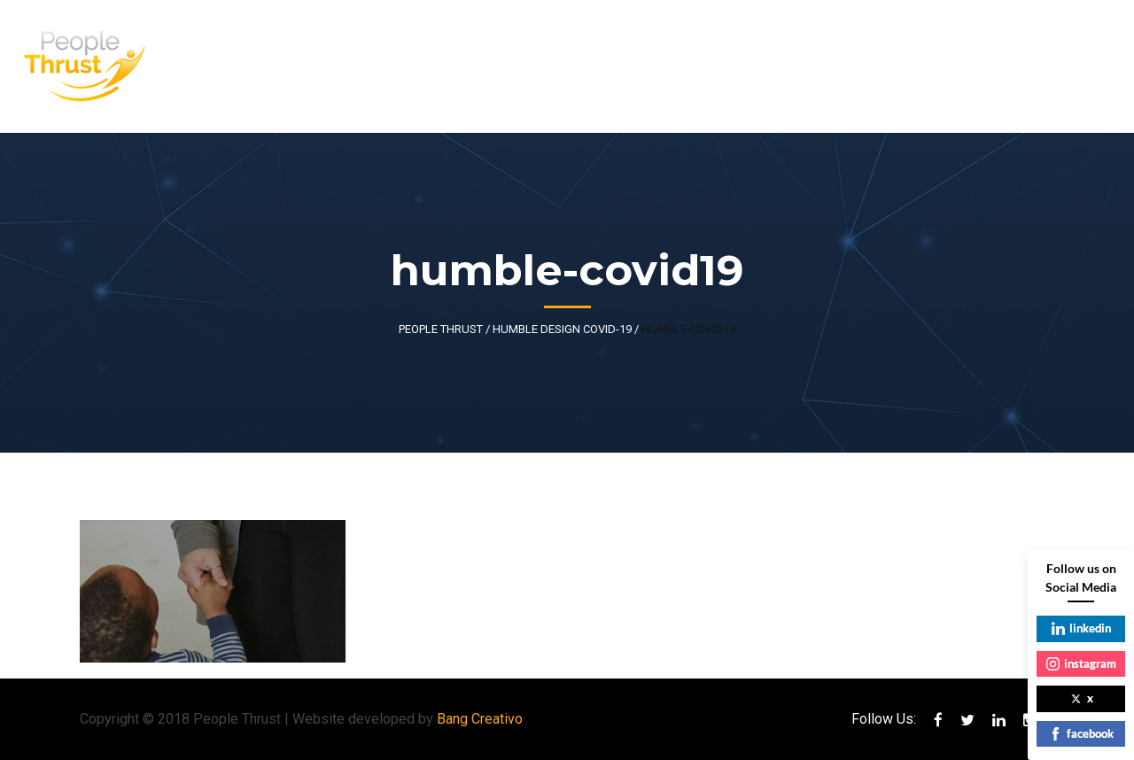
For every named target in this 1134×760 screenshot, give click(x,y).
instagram (1081, 663)
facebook (1081, 733)
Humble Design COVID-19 (562, 329)
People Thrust (441, 329)
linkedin (1081, 628)
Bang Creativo (480, 718)
